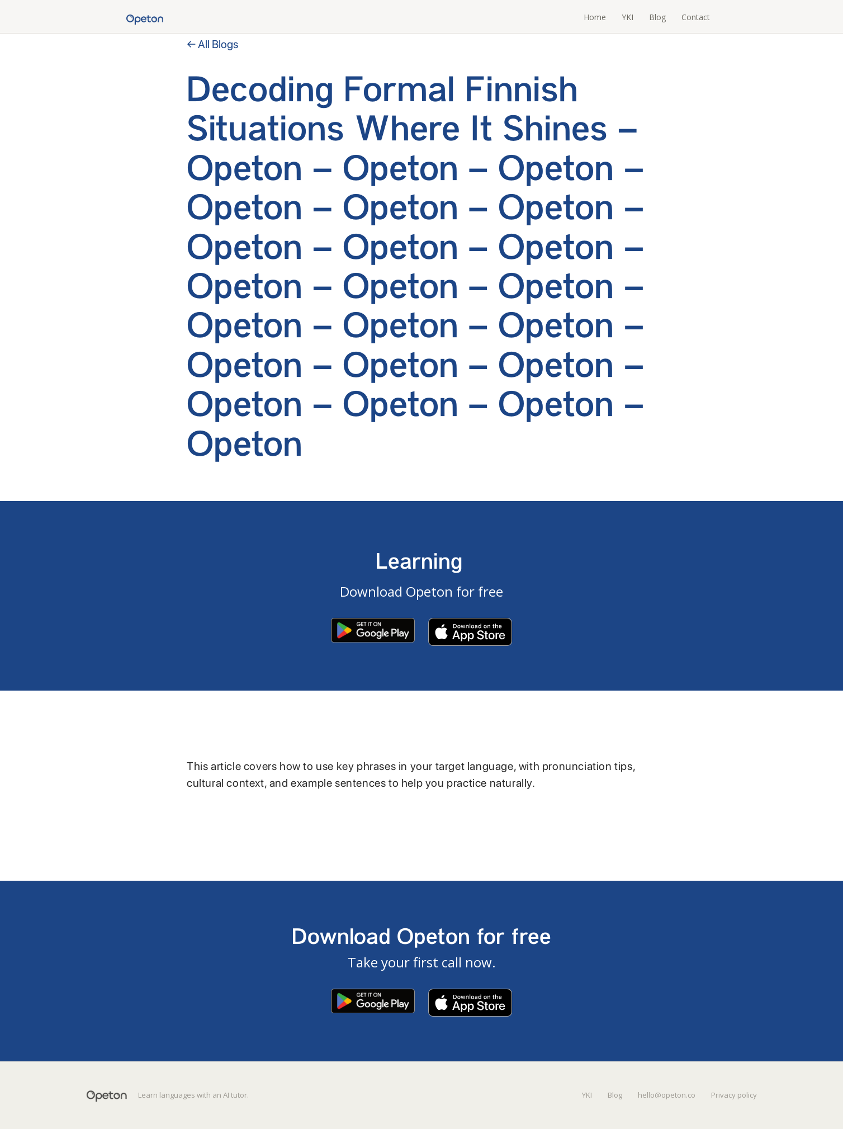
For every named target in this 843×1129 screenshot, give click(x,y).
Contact (695, 17)
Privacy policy (734, 1095)
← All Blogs (212, 44)
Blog (657, 17)
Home (595, 17)
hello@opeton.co (666, 1095)
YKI (627, 17)
